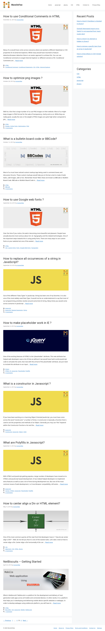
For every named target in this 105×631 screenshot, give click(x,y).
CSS (72, 5)
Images (7, 126)
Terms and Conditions (81, 628)
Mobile (23, 610)
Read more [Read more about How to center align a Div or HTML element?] (49, 542)
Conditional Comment (11, 67)
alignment (8, 549)
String (25, 310)
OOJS (24, 432)
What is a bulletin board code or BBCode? (30, 138)
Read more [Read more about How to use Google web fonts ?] (39, 241)
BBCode (7, 187)
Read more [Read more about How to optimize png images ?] (11, 119)
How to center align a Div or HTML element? (31, 503)
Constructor (8, 432)
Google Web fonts (25, 248)
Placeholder (21, 371)
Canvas (7, 491)
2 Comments (9, 492)
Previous (7, 620)
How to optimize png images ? (22, 78)
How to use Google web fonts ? (23, 199)
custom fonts (12, 248)
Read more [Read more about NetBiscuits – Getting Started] (57, 603)
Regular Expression (17, 310)
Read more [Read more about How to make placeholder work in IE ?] (33, 364)
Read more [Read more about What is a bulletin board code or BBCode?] (40, 180)
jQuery (66, 5)
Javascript (58, 5)
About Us (61, 628)
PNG (27, 126)
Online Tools (14, 126)
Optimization (22, 126)
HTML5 (7, 371)
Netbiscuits (28, 610)
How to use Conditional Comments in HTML (31, 16)
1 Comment (8, 611)
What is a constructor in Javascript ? (27, 383)
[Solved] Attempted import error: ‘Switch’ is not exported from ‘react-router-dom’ (89, 31)
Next (25, 620)
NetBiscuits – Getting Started (22, 561)
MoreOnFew (16, 5)
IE (10, 371)
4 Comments (9, 312)
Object (21, 432)
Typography (34, 248)
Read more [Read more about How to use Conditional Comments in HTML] (19, 61)
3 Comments (9, 128)
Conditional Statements (25, 67)
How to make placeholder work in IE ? (27, 323)
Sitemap (99, 628)
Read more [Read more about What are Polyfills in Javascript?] (64, 484)
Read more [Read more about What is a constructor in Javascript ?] (39, 425)
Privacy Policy (96, 5)
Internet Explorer (45, 67)
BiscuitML (8, 610)
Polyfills (27, 371)
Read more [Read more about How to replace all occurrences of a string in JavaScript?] (29, 304)
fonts (17, 248)
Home (50, 5)
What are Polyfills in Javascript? (24, 442)
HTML (78, 5)
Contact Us (86, 5)
